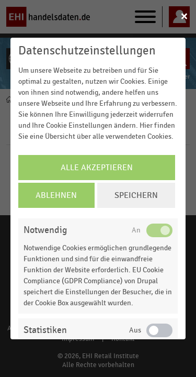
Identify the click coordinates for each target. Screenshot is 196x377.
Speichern (136, 195)
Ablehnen (56, 195)
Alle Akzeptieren (97, 167)
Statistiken (45, 330)
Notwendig (45, 230)
